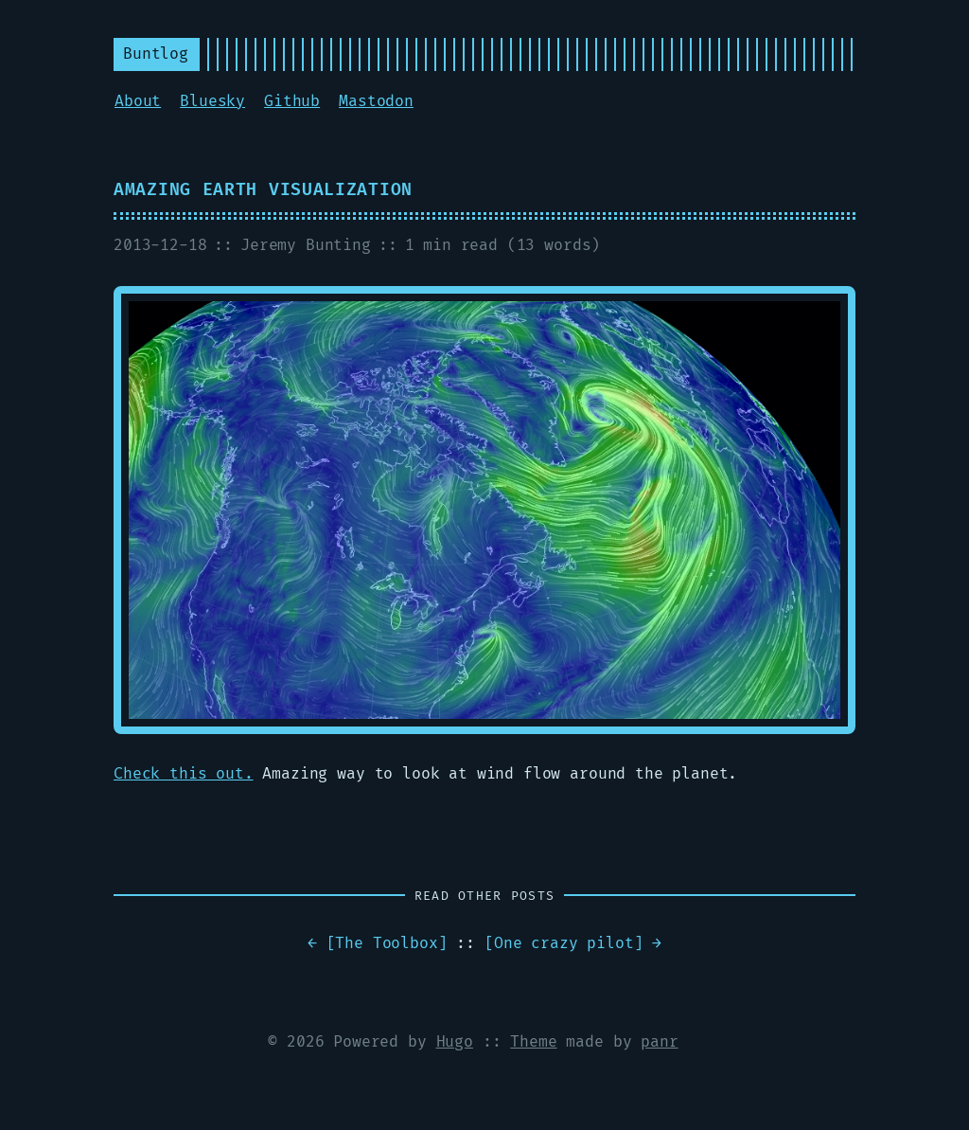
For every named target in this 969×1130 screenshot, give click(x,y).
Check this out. (184, 773)
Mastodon (376, 101)
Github (292, 101)
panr (659, 1041)
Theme (533, 1041)
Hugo (454, 1041)
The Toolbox (386, 943)
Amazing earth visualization (263, 190)
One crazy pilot (564, 943)
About (138, 101)
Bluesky (212, 101)
